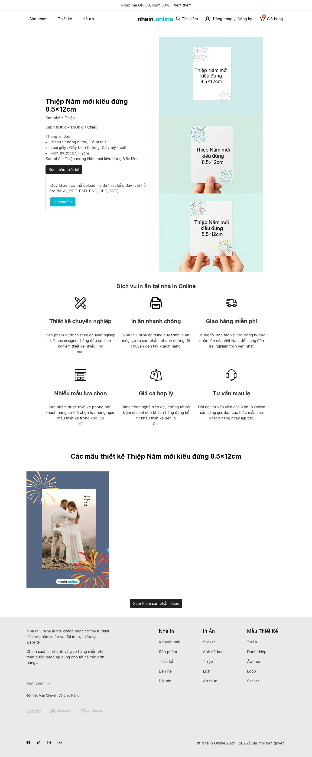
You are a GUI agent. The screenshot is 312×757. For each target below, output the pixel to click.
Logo (251, 671)
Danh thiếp (256, 651)
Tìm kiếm (187, 18)
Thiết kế (65, 18)
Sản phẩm (38, 18)
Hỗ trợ (88, 18)
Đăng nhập (222, 18)
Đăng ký (244, 18)
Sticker (209, 642)
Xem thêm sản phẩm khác (156, 603)
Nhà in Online (213, 743)
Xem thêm (183, 5)
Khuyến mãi (169, 642)
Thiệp (70, 118)
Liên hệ (165, 671)
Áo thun (210, 681)
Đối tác (165, 681)
